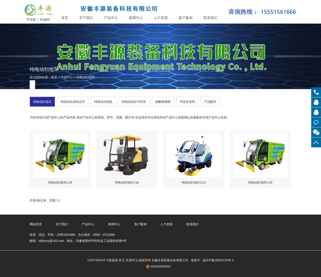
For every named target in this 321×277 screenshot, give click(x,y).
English (45, 19)
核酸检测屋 (163, 101)
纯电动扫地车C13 (194, 182)
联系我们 (210, 18)
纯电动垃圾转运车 (73, 101)
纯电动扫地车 (85, 77)
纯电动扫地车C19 (60, 182)
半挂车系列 (187, 101)
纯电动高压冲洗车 (134, 101)
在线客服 (316, 102)
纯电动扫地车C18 (127, 182)
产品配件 (210, 101)
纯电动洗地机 (103, 101)
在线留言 (316, 122)
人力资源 (161, 18)
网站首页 (36, 224)
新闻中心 (136, 18)
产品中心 (111, 18)
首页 (64, 18)
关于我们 (86, 18)
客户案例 (186, 18)
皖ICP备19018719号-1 (218, 260)
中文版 (31, 19)
